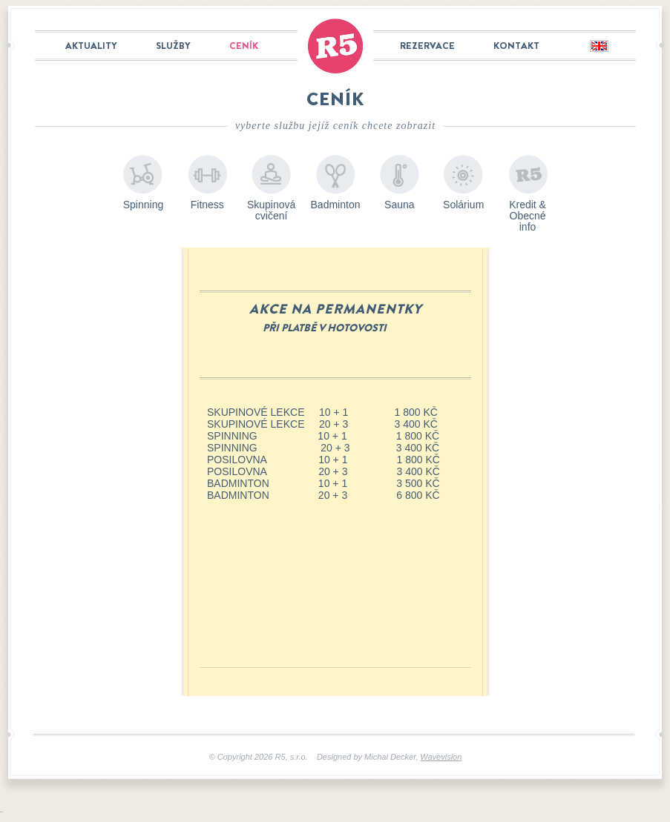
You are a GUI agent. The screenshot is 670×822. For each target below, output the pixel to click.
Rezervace (427, 46)
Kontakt (516, 46)
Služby (173, 46)
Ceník (243, 46)
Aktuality (91, 46)
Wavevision (441, 756)
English (598, 47)
